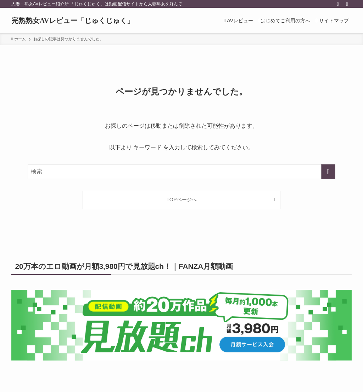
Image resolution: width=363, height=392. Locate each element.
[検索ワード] (181, 171)
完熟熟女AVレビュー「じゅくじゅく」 (72, 20)
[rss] (337, 4)
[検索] (347, 4)
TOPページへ (181, 199)
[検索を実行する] (328, 171)
